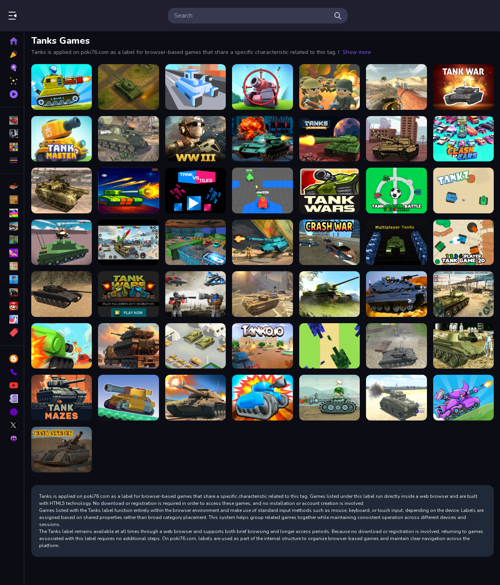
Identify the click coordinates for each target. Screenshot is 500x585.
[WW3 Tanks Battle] (195, 139)
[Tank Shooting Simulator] (396, 346)
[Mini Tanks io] (262, 190)
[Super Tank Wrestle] (128, 397)
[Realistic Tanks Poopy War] (463, 346)
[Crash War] (329, 242)
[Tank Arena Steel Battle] (463, 397)
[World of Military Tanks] (128, 139)
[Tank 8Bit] (329, 346)
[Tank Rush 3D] (195, 87)
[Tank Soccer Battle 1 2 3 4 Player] (396, 190)
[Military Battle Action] (396, 294)
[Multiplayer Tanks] (396, 242)
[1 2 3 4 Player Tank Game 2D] (463, 242)
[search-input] (251, 15)
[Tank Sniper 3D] (262, 87)
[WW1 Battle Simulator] (329, 87)
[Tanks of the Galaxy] (329, 139)
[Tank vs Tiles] (195, 190)
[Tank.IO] (262, 346)
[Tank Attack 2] (61, 87)
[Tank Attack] (61, 449)
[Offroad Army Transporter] (262, 242)
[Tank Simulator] (61, 294)
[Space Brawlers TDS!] (128, 190)
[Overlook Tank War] (128, 87)
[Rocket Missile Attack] (128, 242)
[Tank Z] (463, 190)
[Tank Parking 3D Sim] (195, 242)
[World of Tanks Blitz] (396, 87)
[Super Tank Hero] (61, 346)
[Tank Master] (61, 139)
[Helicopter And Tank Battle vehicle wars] (61, 242)
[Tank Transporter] (128, 346)
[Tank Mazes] (61, 397)
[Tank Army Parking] (195, 346)
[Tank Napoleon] (262, 139)
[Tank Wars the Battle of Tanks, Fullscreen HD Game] (128, 294)
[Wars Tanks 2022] (329, 294)
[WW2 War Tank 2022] (195, 397)
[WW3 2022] (262, 294)
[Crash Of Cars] (463, 139)
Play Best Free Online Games (50, 15)
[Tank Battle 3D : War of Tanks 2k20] (463, 294)
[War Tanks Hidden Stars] (329, 397)
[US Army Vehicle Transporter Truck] (61, 190)
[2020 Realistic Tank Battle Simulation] (396, 397)
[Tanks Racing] (396, 139)
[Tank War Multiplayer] (463, 87)
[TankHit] (262, 397)
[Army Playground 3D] (195, 294)
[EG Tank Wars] (329, 190)
